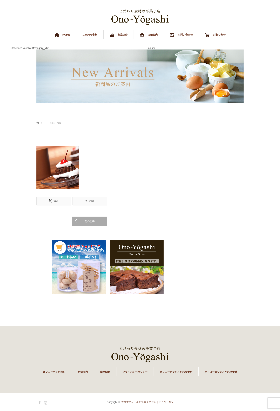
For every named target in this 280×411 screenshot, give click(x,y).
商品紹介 (105, 371)
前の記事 (90, 221)
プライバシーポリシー (135, 371)
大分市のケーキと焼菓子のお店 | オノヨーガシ (147, 402)
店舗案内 (83, 371)
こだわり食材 (89, 34)
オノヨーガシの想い (54, 371)
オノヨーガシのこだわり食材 (176, 371)
